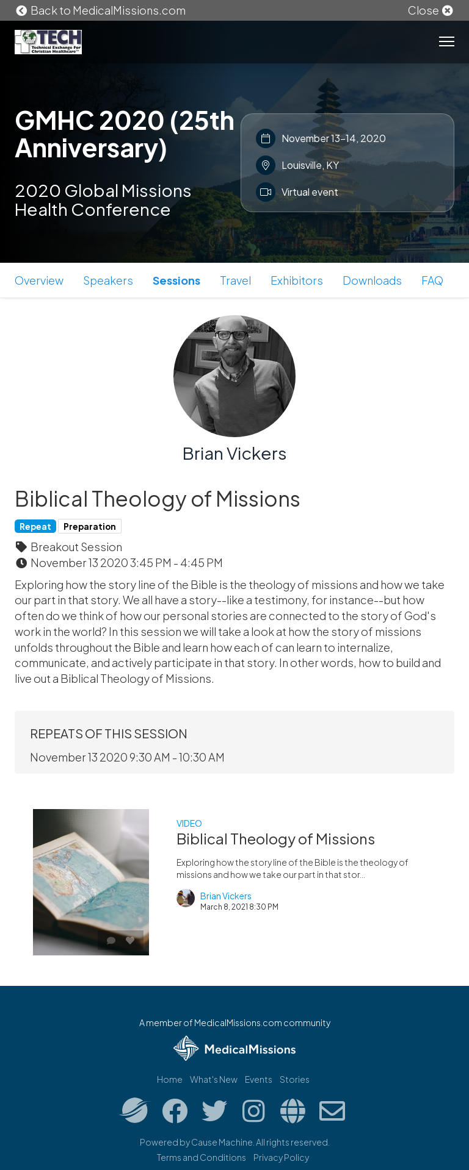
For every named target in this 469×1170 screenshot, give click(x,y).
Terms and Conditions (201, 1157)
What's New (214, 1079)
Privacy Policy (281, 1157)
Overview (39, 280)
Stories (295, 1079)
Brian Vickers (235, 452)
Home (170, 1079)
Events (258, 1079)
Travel (235, 280)
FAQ (432, 280)
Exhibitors (297, 280)
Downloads (372, 280)
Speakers (108, 280)
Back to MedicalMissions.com (100, 10)
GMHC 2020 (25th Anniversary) (124, 133)
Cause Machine (222, 1141)
